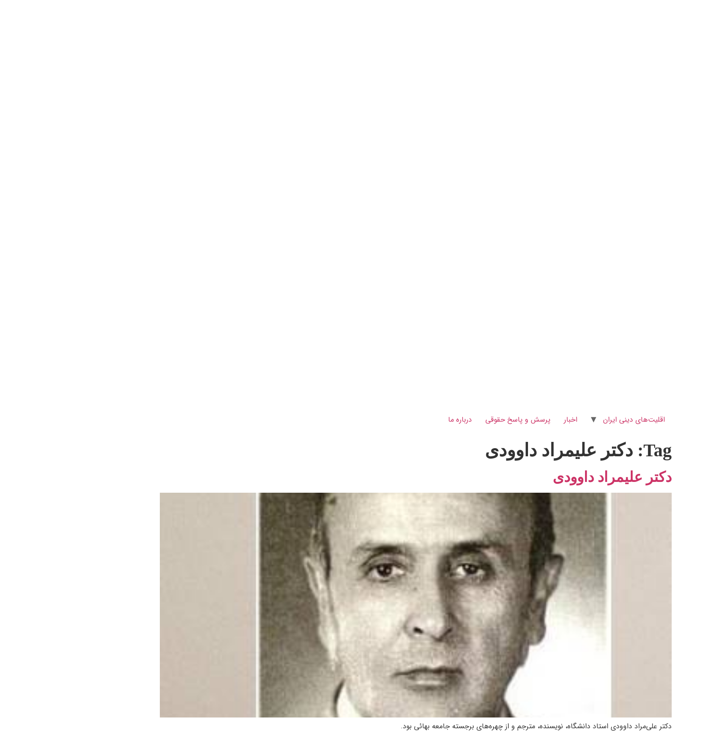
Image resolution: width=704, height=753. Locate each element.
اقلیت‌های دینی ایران (570, 419)
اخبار (507, 419)
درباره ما (396, 419)
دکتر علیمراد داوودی (548, 477)
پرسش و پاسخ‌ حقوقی (454, 419)
